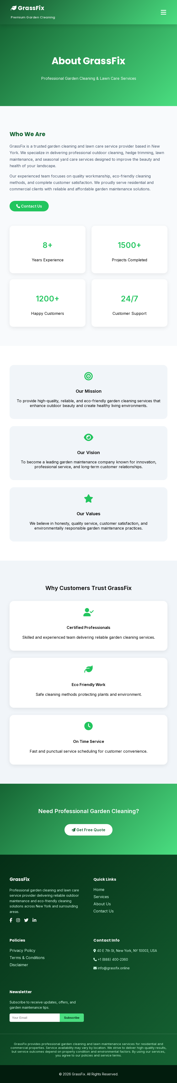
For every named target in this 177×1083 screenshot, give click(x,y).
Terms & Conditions (27, 957)
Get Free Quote (88, 829)
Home (98, 889)
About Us (102, 903)
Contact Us (29, 206)
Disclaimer (19, 964)
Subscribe (71, 1017)
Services (101, 896)
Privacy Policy (22, 950)
